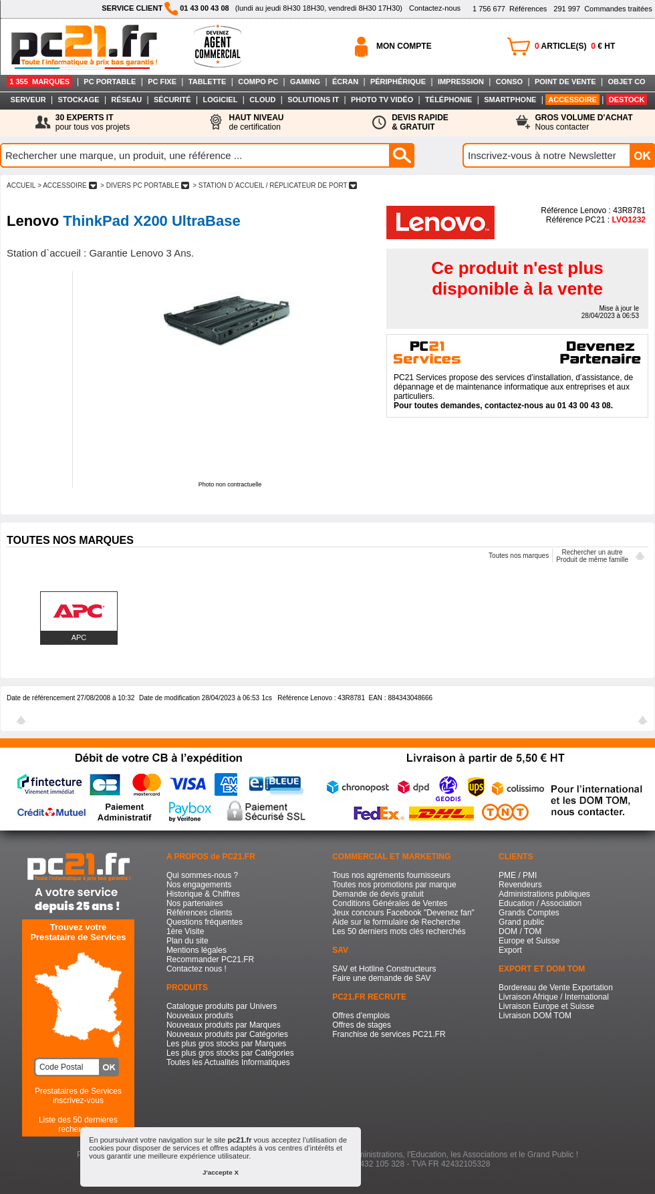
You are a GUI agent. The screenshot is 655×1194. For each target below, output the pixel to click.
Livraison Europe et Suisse (546, 1006)
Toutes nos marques (519, 555)
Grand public (521, 922)
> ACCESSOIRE (66, 185)
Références (510, 9)
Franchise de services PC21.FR (388, 1034)
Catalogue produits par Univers (221, 1006)
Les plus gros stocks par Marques (226, 1043)
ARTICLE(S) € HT (575, 46)
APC (79, 637)
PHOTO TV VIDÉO (382, 100)
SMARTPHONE (510, 100)
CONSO (509, 82)
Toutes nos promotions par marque (394, 884)
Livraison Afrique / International (554, 997)
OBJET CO (626, 82)
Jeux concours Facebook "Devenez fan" (403, 912)
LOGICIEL (220, 100)
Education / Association (540, 903)
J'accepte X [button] (221, 1172)
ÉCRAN (345, 82)
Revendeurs (520, 884)
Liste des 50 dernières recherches (78, 1124)
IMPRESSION (461, 82)
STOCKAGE (78, 100)
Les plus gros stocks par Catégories (230, 1053)
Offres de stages (361, 1025)
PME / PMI (518, 875)
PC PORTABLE (110, 82)
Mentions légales (196, 950)
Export (510, 950)
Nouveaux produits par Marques (223, 1025)
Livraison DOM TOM (535, 1015)
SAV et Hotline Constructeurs (384, 969)
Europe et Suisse (529, 940)
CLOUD (262, 100)
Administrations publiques (544, 894)
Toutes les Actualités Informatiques (228, 1062)
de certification (256, 122)
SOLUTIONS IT (313, 100)
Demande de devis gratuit (378, 894)
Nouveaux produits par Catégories (227, 1034)
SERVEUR (28, 100)
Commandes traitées (602, 9)
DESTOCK (627, 100)
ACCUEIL (21, 185)
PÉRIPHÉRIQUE (398, 82)
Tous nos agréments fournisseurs (391, 875)
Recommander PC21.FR (210, 959)
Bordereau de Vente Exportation (556, 987)
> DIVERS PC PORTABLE (144, 185)
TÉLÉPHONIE (448, 100)
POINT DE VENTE (565, 82)
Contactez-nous (435, 8)
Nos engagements (198, 884)
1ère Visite (185, 931)
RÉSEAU (126, 100)
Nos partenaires (194, 903)
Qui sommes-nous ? (202, 875)
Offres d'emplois (361, 1015)
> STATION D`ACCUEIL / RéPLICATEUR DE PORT (274, 185)
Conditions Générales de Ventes (389, 903)
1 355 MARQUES (39, 82)
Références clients (199, 912)
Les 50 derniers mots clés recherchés (398, 931)
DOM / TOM (520, 931)
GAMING (305, 82)
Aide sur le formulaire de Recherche (396, 922)
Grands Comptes (529, 912)
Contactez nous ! (196, 969)
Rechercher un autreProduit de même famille (592, 556)
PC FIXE (162, 82)
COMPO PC (258, 82)
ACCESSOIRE (572, 100)
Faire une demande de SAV (381, 978)
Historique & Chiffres (203, 894)
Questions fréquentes (204, 922)
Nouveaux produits (199, 1015)
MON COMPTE (404, 46)
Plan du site (187, 940)
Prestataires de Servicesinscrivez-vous (78, 1095)
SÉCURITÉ (172, 100)
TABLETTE (207, 82)
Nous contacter (584, 122)
